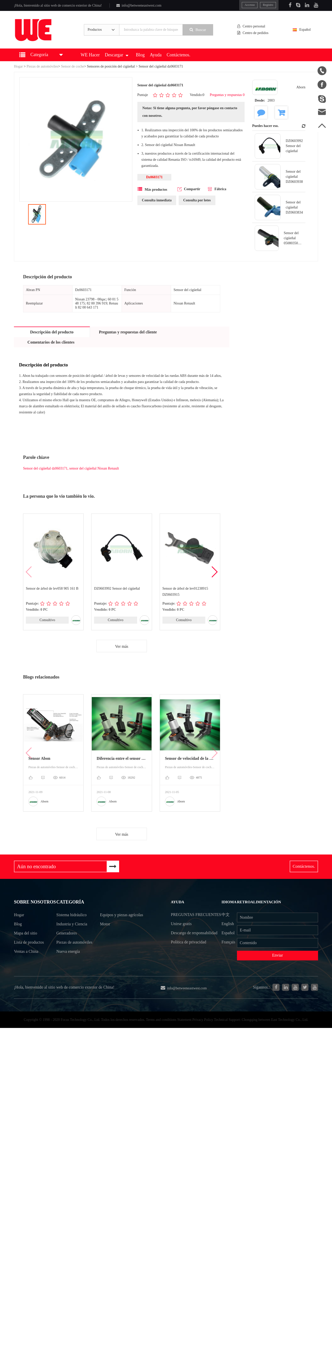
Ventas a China (26, 961)
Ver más (121, 646)
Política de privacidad (188, 951)
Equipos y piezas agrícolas (114, 921)
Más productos (152, 189)
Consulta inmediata (157, 200)
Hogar (18, 66)
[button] (214, 571)
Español (304, 29)
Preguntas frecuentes (184, 919)
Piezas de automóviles (42, 66)
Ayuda (155, 54)
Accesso (249, 5)
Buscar (198, 29)
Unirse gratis (181, 933)
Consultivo (47, 620)
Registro (268, 5)
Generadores (67, 934)
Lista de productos (29, 951)
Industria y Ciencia (72, 925)
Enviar (277, 956)
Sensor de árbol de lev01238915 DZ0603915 (185, 592)
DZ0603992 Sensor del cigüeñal (117, 588)
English (228, 924)
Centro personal (252, 26)
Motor (106, 934)
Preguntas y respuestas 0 (227, 95)
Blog (140, 54)
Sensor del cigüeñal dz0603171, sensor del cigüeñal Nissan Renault (71, 468)
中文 (226, 914)
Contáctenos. (178, 54)
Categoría (70, 903)
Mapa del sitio (26, 942)
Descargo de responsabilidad (194, 942)
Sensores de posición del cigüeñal (111, 66)
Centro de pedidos (253, 33)
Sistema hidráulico (72, 916)
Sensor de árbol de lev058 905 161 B (52, 588)
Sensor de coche (72, 66)
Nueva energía (68, 962)
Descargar (116, 54)
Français (229, 942)
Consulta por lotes (197, 200)
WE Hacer (90, 54)
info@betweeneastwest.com (139, 5)
